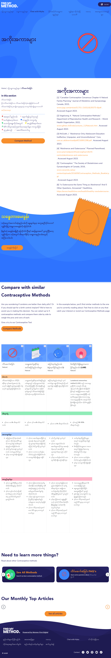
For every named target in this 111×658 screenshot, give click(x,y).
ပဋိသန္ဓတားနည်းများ (13, 88)
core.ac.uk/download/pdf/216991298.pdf (74, 140)
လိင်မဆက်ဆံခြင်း (6, 100)
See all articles (55, 614)
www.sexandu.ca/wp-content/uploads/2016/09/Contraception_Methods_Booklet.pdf (83, 173)
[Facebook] (83, 652)
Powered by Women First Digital (35, 632)
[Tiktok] (101, 652)
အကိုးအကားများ (6, 110)
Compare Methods (12, 329)
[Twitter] (87, 652)
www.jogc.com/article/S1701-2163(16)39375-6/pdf (79, 107)
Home (3, 88)
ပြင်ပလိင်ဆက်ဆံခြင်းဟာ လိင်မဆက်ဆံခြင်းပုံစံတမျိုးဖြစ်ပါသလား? (20, 103)
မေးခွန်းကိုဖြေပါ (12, 248)
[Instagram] (92, 652)
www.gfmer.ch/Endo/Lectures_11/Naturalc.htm (77, 125)
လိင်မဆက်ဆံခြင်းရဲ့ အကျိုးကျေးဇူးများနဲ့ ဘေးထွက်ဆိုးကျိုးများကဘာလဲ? (22, 107)
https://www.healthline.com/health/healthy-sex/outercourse (83, 191)
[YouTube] (96, 652)
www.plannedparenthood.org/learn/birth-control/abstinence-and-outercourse (75, 154)
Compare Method (23, 141)
